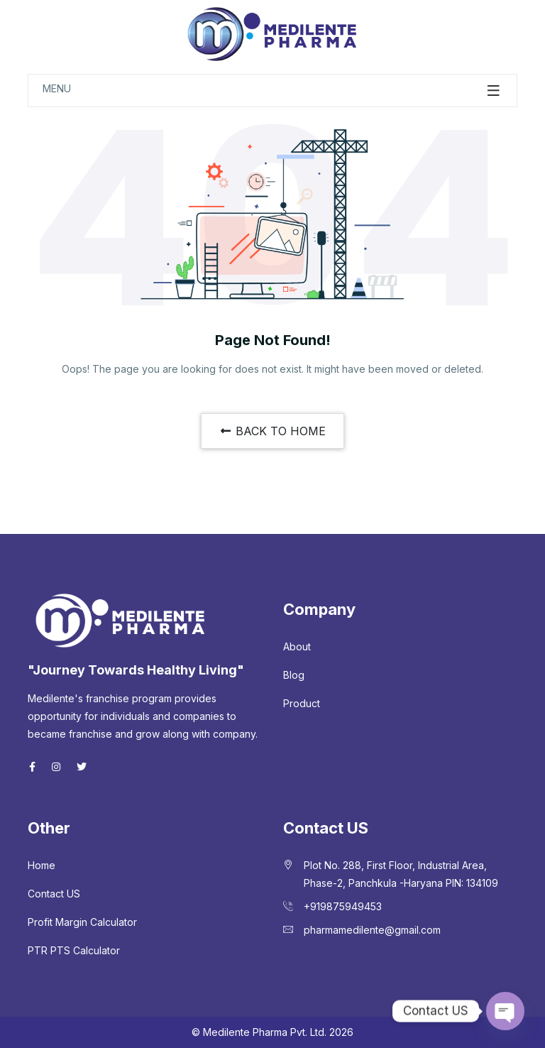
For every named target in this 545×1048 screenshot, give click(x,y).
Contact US (54, 894)
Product (301, 703)
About (297, 646)
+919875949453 (343, 906)
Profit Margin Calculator (82, 922)
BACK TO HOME (272, 431)
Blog (293, 675)
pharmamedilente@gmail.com (372, 930)
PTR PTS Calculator (74, 950)
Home (41, 865)
